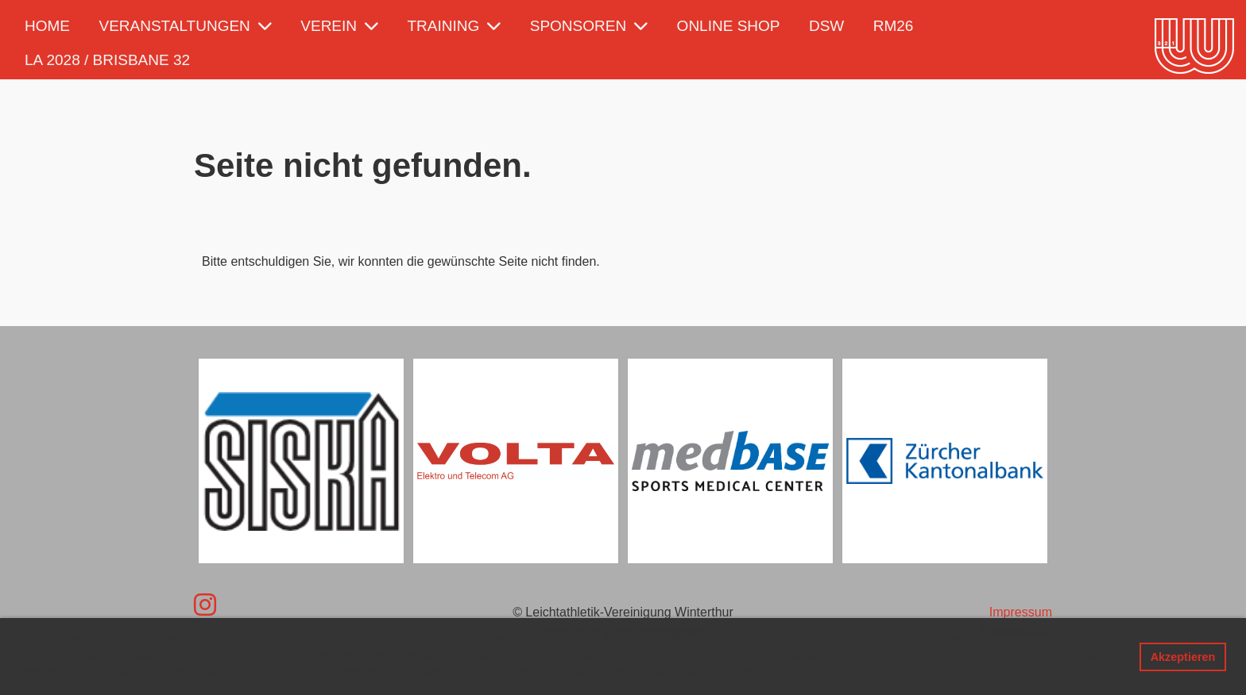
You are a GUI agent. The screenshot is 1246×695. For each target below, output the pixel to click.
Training (454, 25)
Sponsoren (589, 25)
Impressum (1020, 612)
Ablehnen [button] (1097, 657)
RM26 (893, 25)
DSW (826, 25)
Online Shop (728, 25)
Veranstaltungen (185, 25)
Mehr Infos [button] (798, 672)
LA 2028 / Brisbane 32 (107, 60)
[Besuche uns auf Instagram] (205, 605)
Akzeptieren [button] (1183, 657)
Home (47, 25)
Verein (339, 25)
